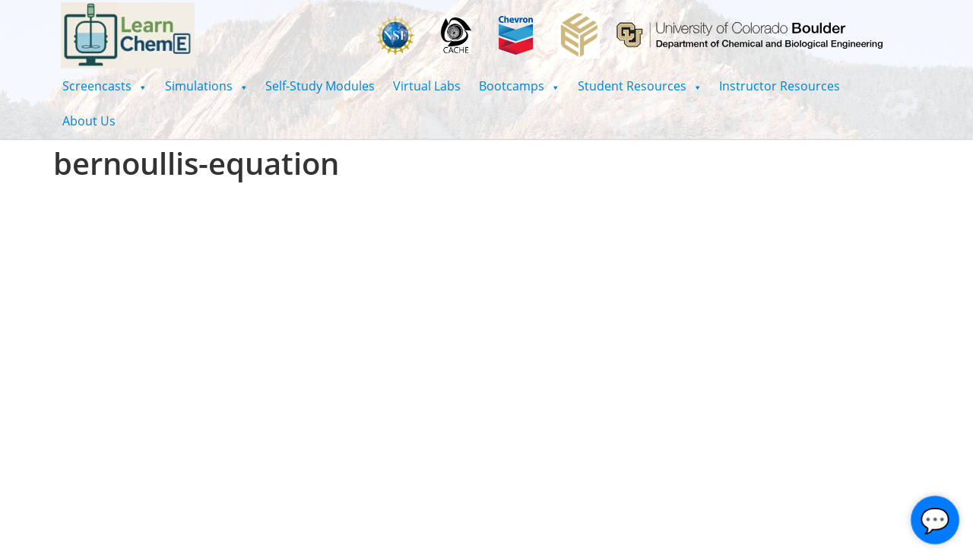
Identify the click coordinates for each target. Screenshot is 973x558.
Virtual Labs (427, 86)
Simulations (206, 86)
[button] (104, 85)
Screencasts (104, 86)
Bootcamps (519, 86)
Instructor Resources (779, 86)
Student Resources (640, 86)
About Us (89, 121)
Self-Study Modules (320, 86)
